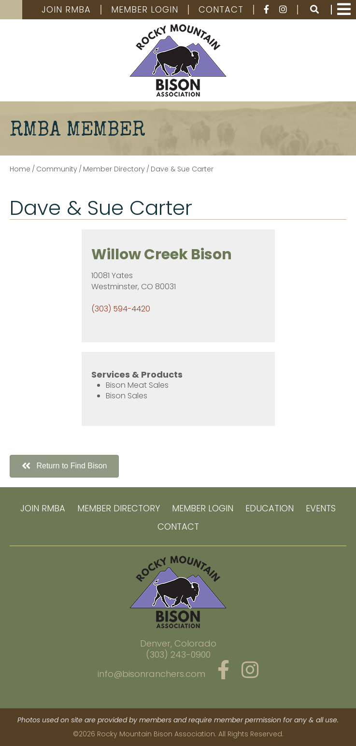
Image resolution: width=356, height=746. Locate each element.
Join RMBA (66, 9)
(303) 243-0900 (178, 654)
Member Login (144, 9)
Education (269, 508)
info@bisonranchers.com (151, 674)
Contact (221, 9)
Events (321, 508)
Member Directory (118, 508)
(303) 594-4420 (120, 308)
